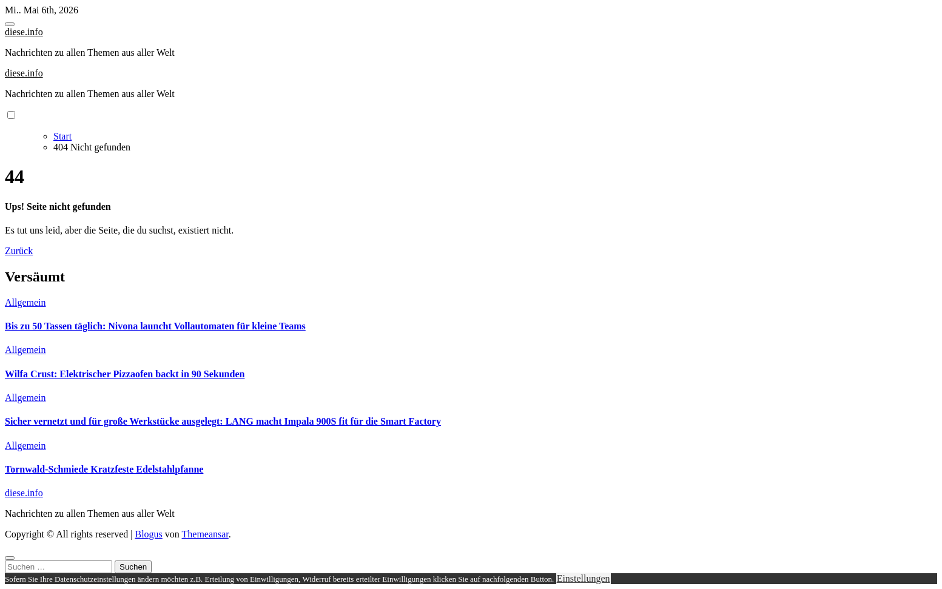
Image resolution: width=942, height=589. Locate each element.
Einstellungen (583, 578)
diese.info (24, 32)
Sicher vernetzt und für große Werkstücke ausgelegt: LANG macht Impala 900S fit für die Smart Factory (223, 421)
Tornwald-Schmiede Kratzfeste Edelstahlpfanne (104, 469)
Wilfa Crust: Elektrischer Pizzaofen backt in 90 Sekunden (124, 374)
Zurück (19, 251)
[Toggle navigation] (10, 24)
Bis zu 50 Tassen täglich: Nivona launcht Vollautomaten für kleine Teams (155, 326)
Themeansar (205, 534)
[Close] (10, 558)
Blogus (148, 534)
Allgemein (25, 302)
